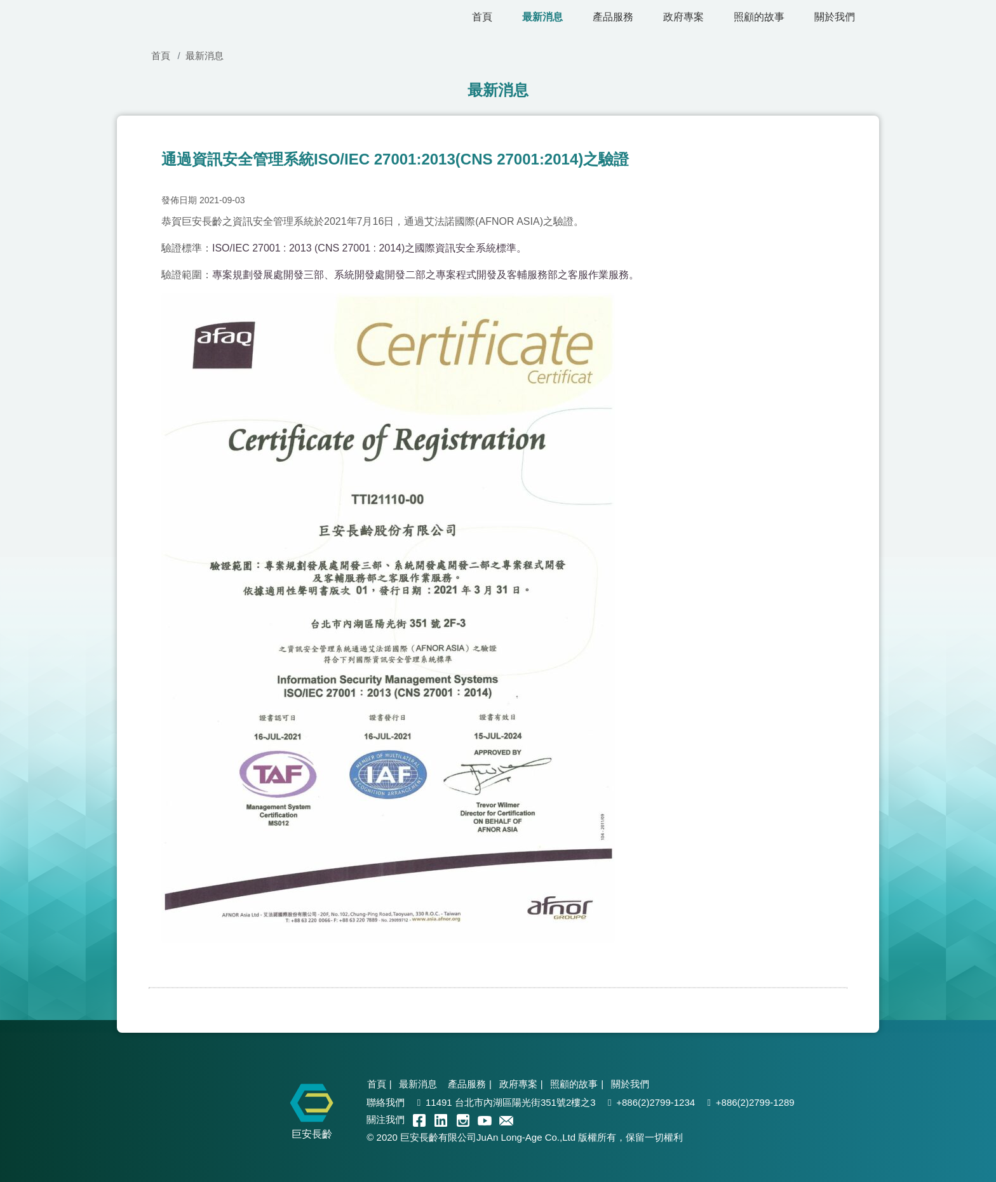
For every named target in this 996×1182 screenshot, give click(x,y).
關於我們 (834, 16)
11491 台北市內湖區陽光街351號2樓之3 (511, 1102)
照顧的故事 (759, 16)
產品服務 (613, 16)
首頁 (482, 16)
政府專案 (683, 16)
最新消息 (542, 16)
